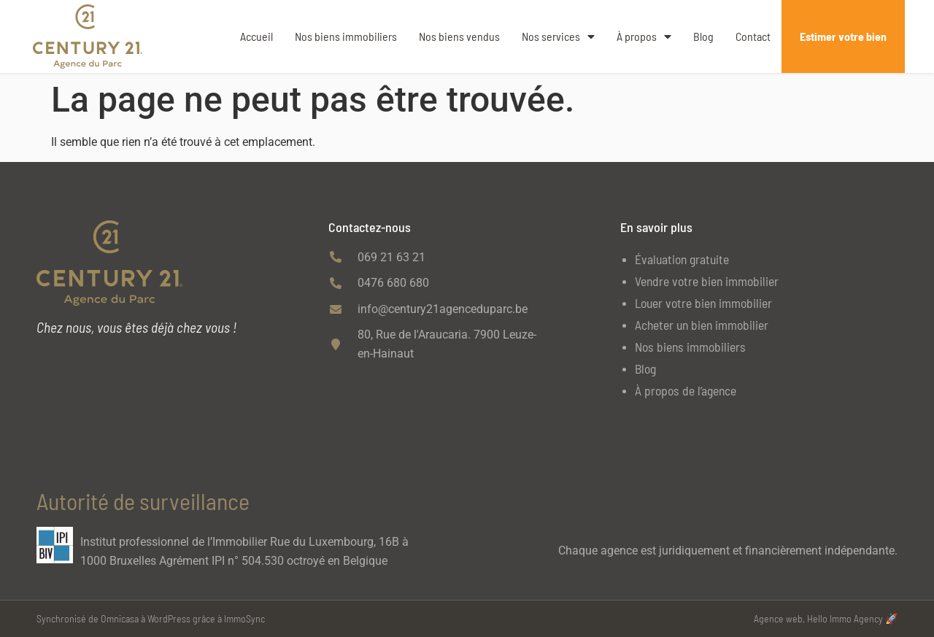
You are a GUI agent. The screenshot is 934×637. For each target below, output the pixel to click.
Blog (703, 36)
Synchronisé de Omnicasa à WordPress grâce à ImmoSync (150, 618)
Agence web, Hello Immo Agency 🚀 (826, 618)
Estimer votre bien (843, 36)
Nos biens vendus (459, 36)
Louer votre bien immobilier (703, 303)
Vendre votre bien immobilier (707, 281)
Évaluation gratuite (682, 259)
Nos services (558, 36)
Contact (753, 36)
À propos (644, 36)
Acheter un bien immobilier (701, 325)
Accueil (256, 36)
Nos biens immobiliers (346, 36)
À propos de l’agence (685, 390)
